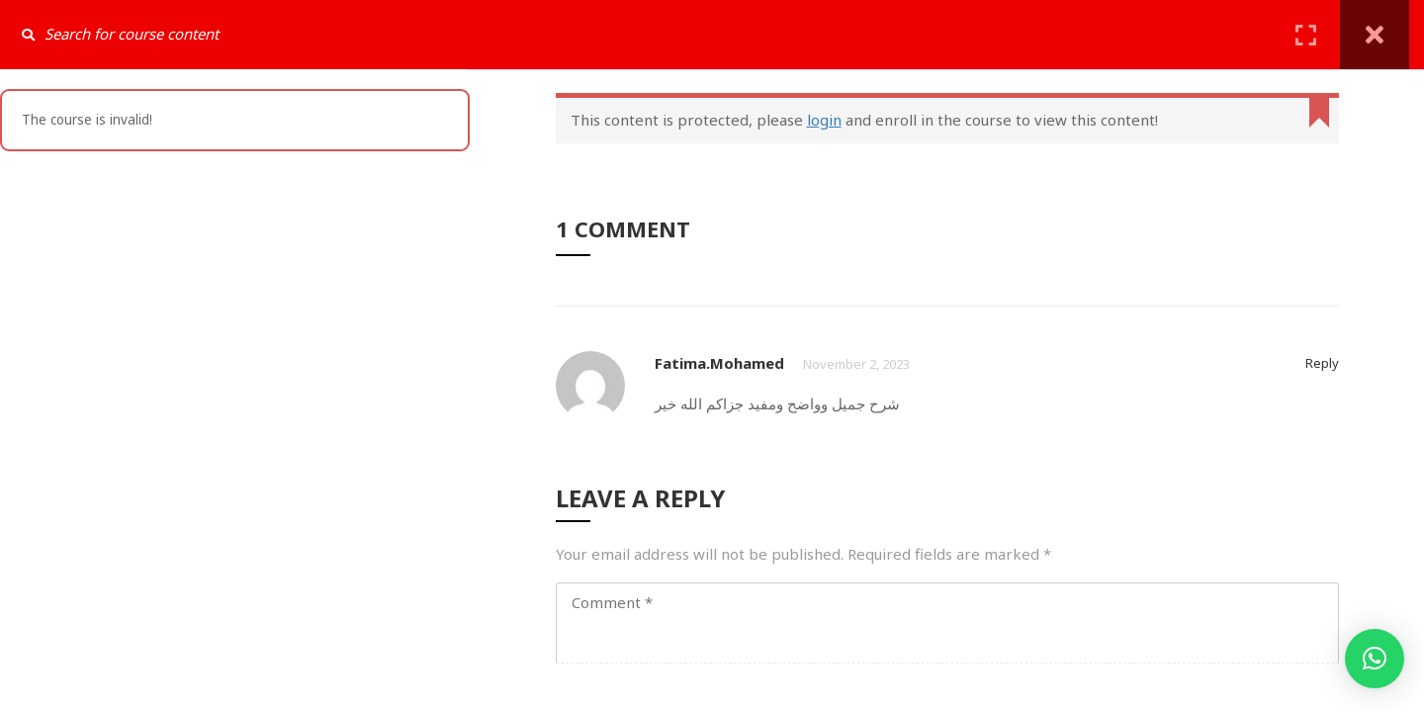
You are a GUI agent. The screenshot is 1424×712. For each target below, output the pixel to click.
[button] (1374, 658)
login (824, 120)
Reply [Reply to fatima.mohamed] (1322, 363)
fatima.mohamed (719, 363)
